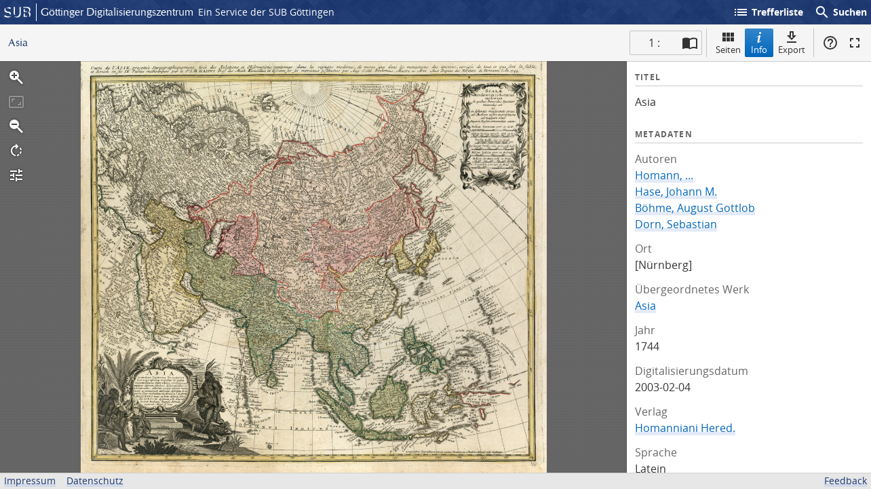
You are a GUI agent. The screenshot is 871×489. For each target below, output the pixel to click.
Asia (645, 305)
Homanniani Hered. (685, 427)
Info (759, 42)
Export (791, 42)
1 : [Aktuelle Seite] (654, 42)
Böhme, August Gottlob (695, 207)
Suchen (840, 12)
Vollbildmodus (855, 43)
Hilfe (830, 43)
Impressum (30, 480)
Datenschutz (94, 480)
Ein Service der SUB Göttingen (266, 11)
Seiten (728, 42)
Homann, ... (664, 175)
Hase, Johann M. (676, 191)
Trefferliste (768, 12)
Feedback (845, 480)
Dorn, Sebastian (676, 224)
